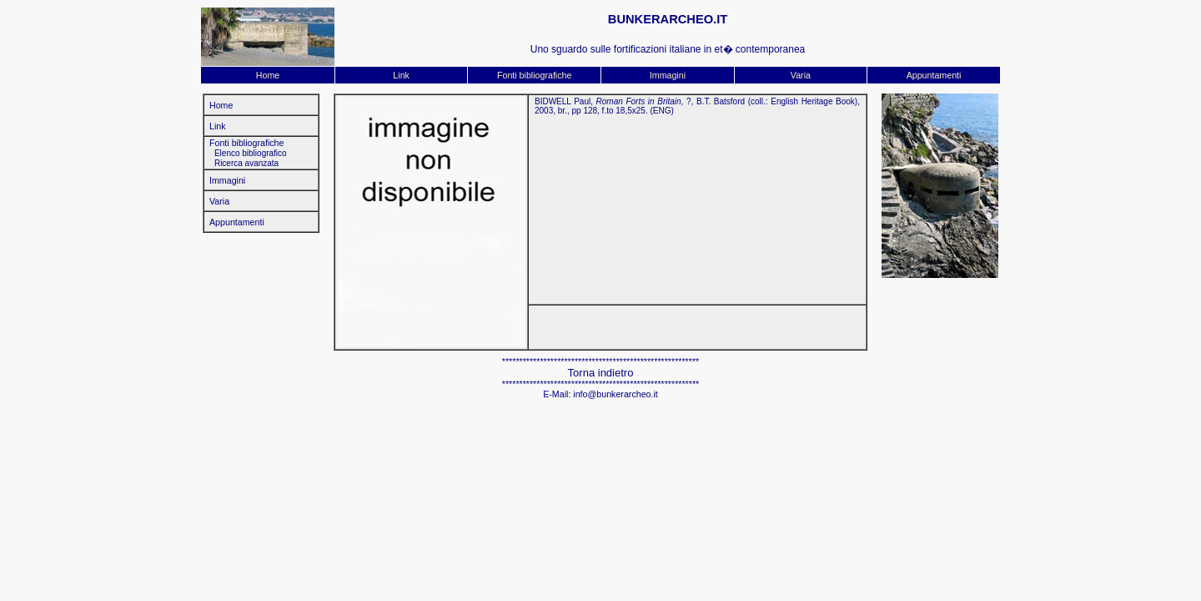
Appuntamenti (934, 75)
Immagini (668, 75)
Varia (801, 75)
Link (401, 75)
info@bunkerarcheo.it (615, 394)
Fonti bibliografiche (534, 75)
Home (267, 75)
